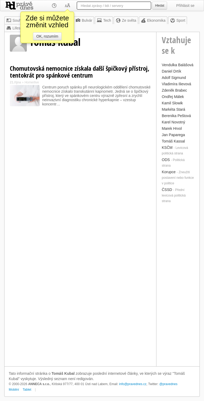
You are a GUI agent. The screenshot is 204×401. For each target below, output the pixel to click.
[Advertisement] (178, 284)
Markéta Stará (173, 109)
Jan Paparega (173, 135)
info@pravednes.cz (132, 384)
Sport (177, 20)
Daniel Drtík (171, 71)
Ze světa (126, 20)
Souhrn (15, 20)
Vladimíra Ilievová (176, 84)
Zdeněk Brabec (174, 90)
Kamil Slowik (172, 103)
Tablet (27, 389)
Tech (104, 20)
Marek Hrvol (172, 128)
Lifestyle (16, 28)
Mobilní (14, 389)
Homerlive (31, 82)
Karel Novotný (173, 122)
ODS (166, 160)
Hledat (159, 5)
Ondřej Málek (173, 97)
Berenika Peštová (176, 116)
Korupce (169, 172)
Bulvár (83, 20)
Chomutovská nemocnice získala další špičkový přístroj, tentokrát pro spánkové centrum (79, 71)
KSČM (167, 147)
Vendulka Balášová (177, 65)
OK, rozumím (47, 36)
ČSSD (167, 190)
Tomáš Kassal (173, 141)
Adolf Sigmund (174, 77)
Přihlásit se (185, 5)
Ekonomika (153, 20)
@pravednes (168, 384)
